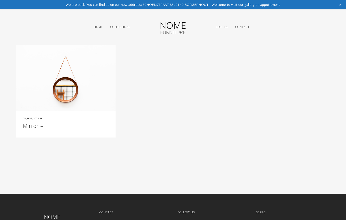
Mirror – (33, 125)
